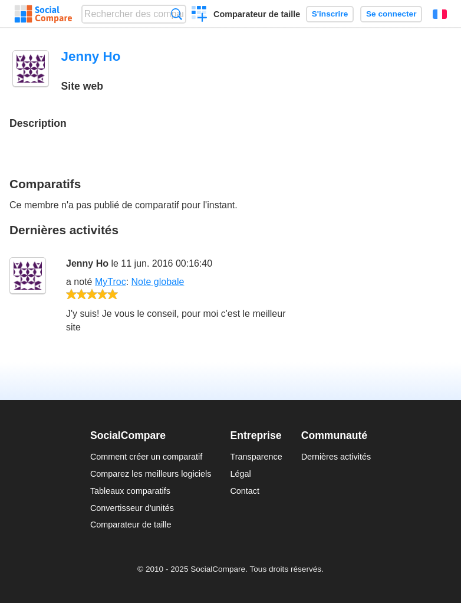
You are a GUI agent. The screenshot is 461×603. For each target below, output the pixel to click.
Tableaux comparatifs (130, 491)
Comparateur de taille (256, 14)
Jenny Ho (87, 263)
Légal (240, 474)
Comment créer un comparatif (146, 456)
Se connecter (391, 13)
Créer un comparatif (200, 15)
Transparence (256, 456)
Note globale (158, 282)
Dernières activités (336, 456)
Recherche (176, 13)
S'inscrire (330, 13)
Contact (244, 491)
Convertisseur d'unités (132, 508)
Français (440, 14)
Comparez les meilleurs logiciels (151, 474)
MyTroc (110, 282)
